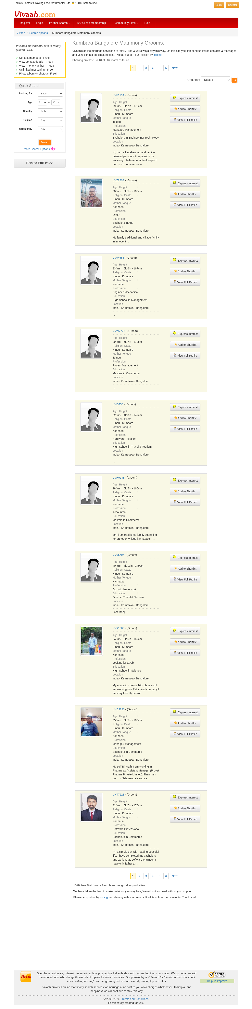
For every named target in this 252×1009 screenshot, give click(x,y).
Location (118, 141)
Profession (119, 125)
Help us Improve (217, 981)
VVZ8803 (118, 180)
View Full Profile (185, 119)
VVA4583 (118, 257)
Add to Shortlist (185, 109)
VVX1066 (118, 628)
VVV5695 (118, 554)
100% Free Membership (92, 22)
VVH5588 (118, 477)
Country (27, 111)
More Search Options (37, 149)
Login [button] (219, 5)
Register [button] (232, 5)
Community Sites (126, 22)
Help (148, 22)
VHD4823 (119, 709)
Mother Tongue (122, 117)
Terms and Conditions (135, 999)
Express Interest (185, 98)
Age (30, 102)
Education (119, 133)
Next (175, 68)
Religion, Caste (122, 110)
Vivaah (21, 32)
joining (157, 54)
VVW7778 (119, 331)
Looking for (25, 93)
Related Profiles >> (39, 163)
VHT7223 (118, 794)
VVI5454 (118, 404)
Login (39, 22)
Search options (38, 32)
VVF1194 (118, 95)
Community (25, 129)
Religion (27, 120)
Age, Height (120, 102)
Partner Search (59, 22)
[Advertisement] (39, 245)
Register (25, 22)
